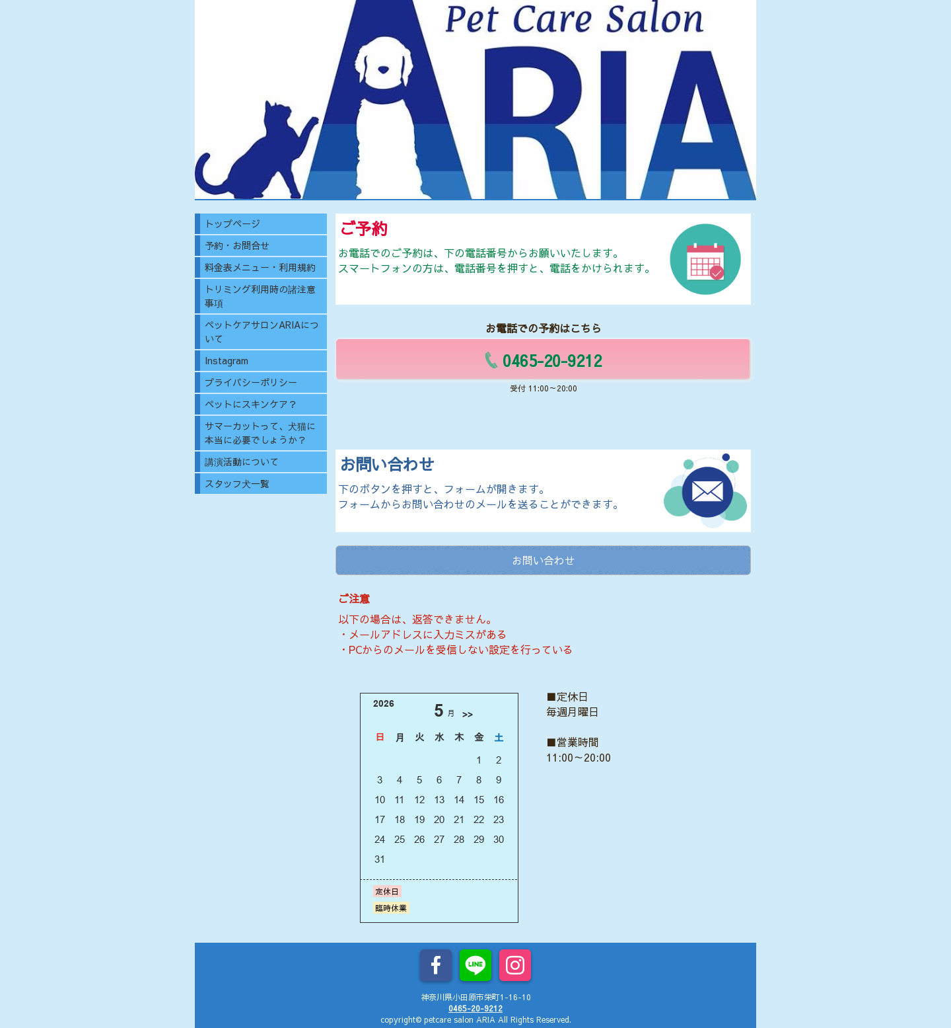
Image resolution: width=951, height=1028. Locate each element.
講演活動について (242, 461)
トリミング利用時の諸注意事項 (260, 295)
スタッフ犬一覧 (237, 483)
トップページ (232, 223)
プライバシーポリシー (251, 382)
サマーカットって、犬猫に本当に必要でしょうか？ (260, 432)
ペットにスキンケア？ (251, 404)
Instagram (226, 360)
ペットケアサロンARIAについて (262, 331)
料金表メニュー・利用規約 (260, 267)
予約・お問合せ (237, 245)
